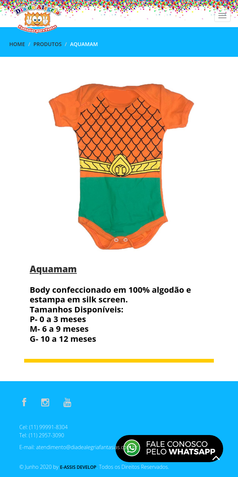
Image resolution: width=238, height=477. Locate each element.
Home (17, 44)
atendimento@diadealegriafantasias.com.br (86, 447)
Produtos (47, 44)
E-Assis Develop (78, 467)
